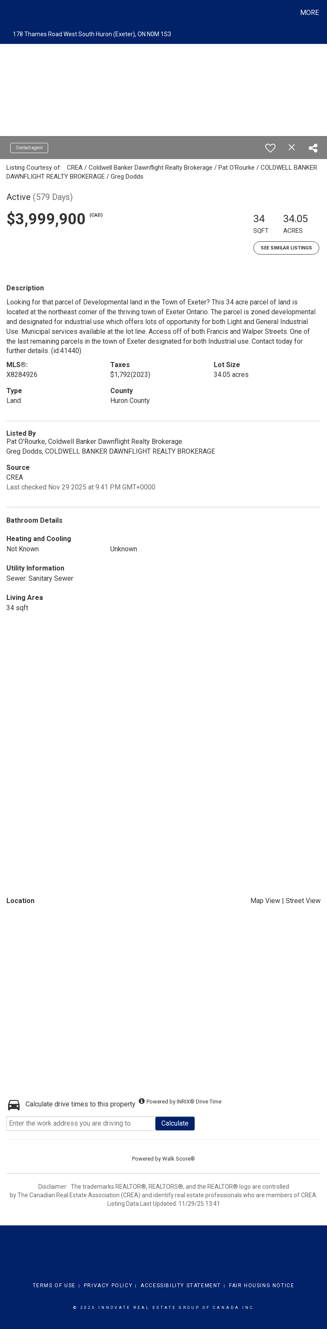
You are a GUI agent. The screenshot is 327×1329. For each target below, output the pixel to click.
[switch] (270, 148)
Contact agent (29, 147)
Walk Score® (178, 1158)
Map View (265, 901)
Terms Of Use (54, 1285)
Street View (303, 901)
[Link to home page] (8, 13)
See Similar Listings (286, 248)
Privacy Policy (108, 1285)
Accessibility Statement (181, 1285)
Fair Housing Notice (261, 1285)
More (309, 13)
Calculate (175, 1123)
